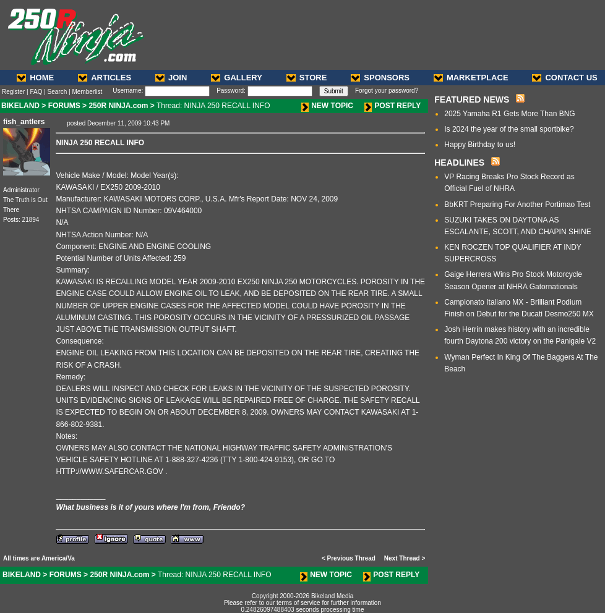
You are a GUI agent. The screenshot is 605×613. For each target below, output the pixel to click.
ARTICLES (104, 77)
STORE (306, 77)
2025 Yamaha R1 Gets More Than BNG (509, 113)
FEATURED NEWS (471, 99)
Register (13, 91)
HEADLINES (459, 162)
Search (57, 91)
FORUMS (64, 105)
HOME (35, 77)
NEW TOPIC (327, 105)
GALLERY (236, 77)
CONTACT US (564, 77)
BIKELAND (20, 105)
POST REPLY (392, 105)
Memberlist (87, 91)
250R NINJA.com (118, 105)
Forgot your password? (386, 90)
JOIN (171, 77)
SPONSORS (380, 77)
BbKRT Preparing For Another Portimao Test (517, 204)
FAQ (36, 91)
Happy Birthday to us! (479, 144)
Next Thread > (404, 558)
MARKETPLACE (471, 77)
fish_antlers (24, 121)
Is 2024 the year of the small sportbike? (508, 129)
